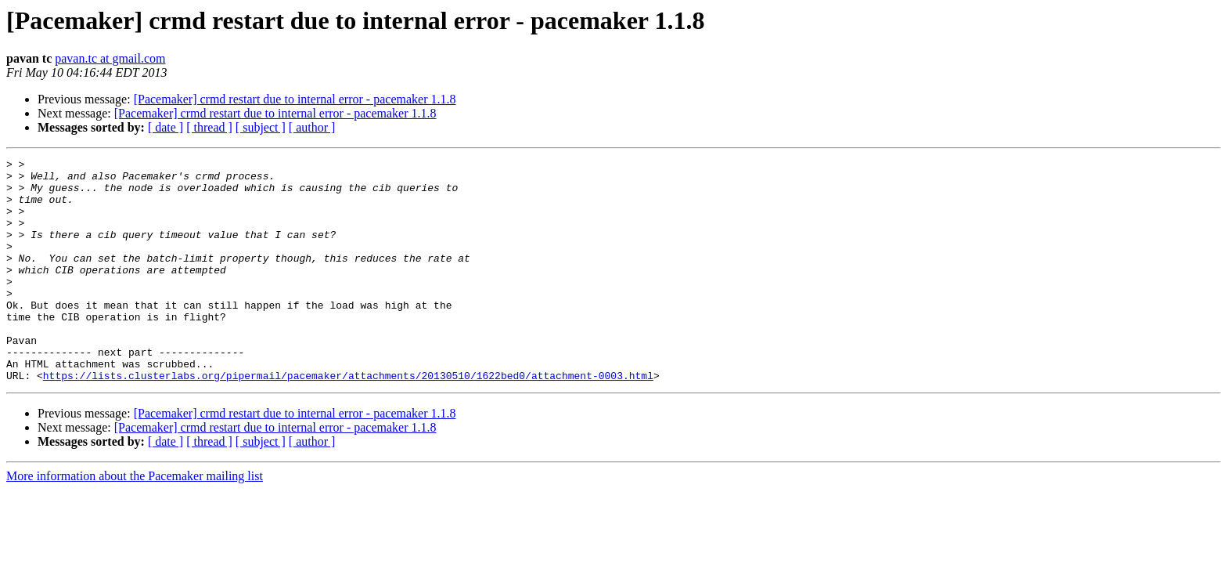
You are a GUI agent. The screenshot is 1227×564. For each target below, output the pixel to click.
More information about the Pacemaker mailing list (134, 520)
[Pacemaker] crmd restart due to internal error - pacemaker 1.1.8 (295, 99)
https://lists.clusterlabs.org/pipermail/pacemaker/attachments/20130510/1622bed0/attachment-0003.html (348, 420)
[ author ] (312, 127)
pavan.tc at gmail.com (110, 58)
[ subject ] (261, 127)
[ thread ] (209, 127)
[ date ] (165, 127)
